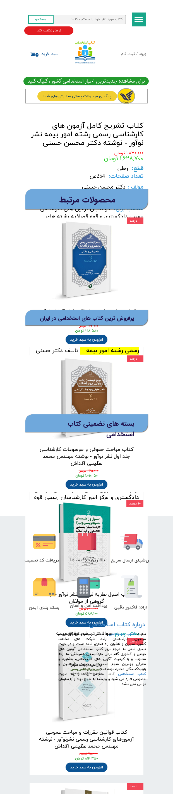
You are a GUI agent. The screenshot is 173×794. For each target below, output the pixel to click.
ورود (142, 54)
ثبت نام (128, 54)
